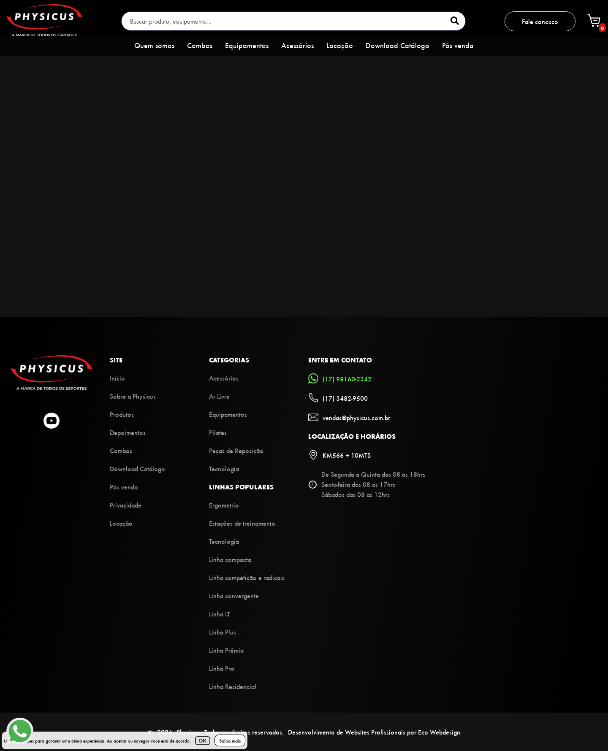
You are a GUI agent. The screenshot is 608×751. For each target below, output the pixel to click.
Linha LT (219, 613)
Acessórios (297, 45)
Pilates (218, 432)
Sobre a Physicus (133, 396)
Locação (339, 45)
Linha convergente (234, 595)
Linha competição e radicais (247, 577)
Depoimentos (128, 432)
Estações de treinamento (242, 523)
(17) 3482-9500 (338, 398)
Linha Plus (222, 631)
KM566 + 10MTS (339, 455)
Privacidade (125, 504)
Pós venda (458, 45)
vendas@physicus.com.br (349, 417)
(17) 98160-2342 (340, 378)
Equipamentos (247, 45)
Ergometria (224, 504)
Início (117, 377)
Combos (199, 45)
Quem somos (154, 45)
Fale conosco (540, 21)
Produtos (122, 414)
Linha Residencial (232, 686)
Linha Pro (221, 668)
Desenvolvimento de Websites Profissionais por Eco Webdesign (374, 731)
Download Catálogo (397, 45)
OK (202, 740)
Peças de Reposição (236, 450)
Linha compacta (230, 559)
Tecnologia (224, 468)
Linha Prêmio (226, 650)
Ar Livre (219, 396)
